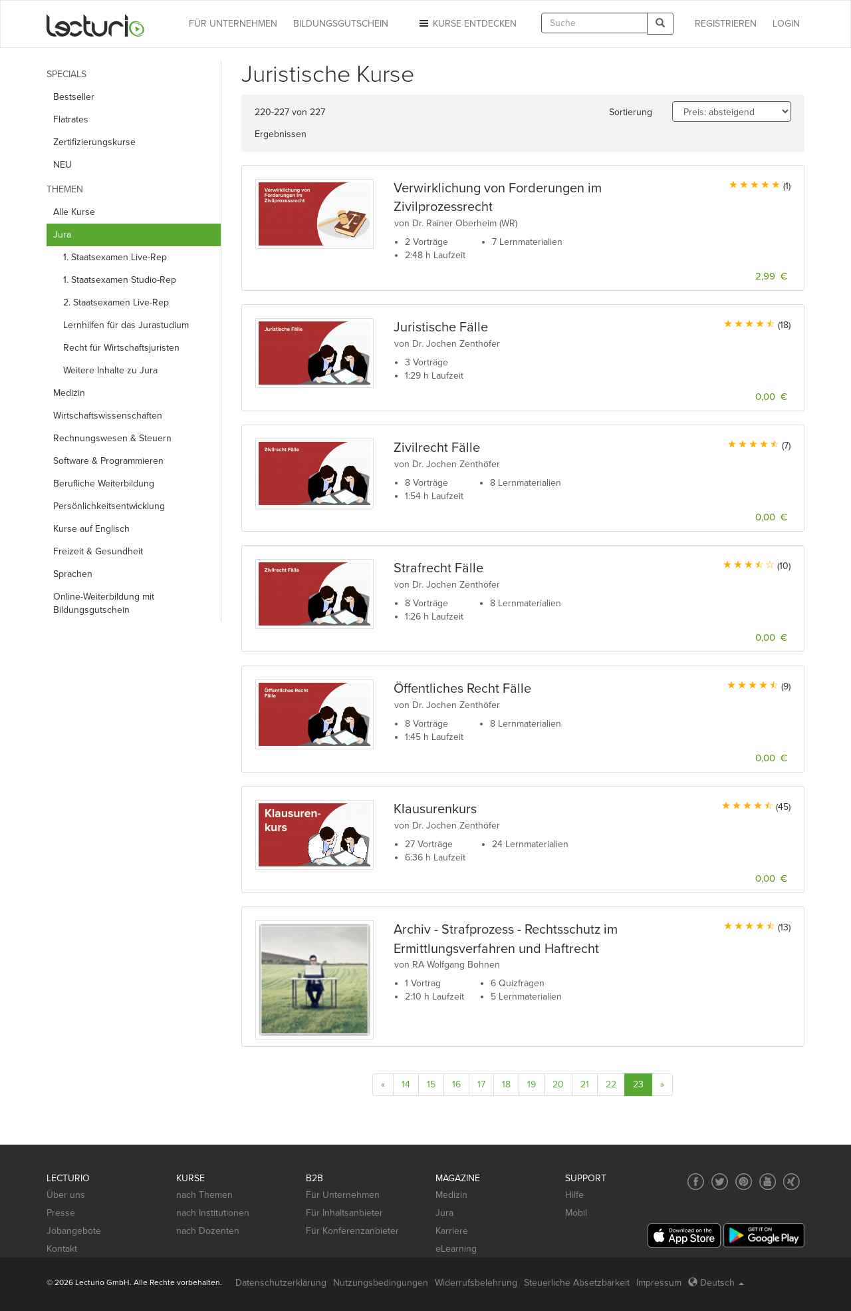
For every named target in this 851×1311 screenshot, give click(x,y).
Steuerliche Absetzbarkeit (577, 1282)
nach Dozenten (207, 1230)
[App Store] (684, 1235)
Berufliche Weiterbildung (103, 483)
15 (431, 1084)
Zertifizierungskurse (94, 142)
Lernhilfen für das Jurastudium (126, 325)
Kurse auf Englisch (91, 528)
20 (558, 1084)
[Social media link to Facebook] (695, 1181)
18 (506, 1084)
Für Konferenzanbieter (352, 1230)
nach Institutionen (212, 1212)
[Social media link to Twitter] (719, 1181)
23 (638, 1084)
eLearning (456, 1248)
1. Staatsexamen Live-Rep (115, 257)
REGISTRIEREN (726, 23)
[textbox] (594, 23)
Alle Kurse (74, 212)
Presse (61, 1212)
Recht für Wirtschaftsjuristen (121, 347)
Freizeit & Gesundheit (98, 551)
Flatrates (70, 119)
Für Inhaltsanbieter (344, 1212)
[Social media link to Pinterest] (743, 1181)
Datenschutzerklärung (280, 1282)
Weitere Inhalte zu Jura (110, 370)
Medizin (69, 393)
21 (584, 1084)
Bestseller (73, 96)
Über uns (66, 1195)
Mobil (576, 1212)
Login (786, 23)
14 (406, 1084)
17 (481, 1084)
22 (611, 1084)
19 (531, 1084)
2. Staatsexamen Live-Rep (116, 302)
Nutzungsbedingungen (380, 1282)
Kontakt (62, 1248)
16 (456, 1084)
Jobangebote (74, 1230)
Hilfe (574, 1195)
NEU (62, 164)
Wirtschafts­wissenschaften (107, 415)
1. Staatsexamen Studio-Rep (119, 279)
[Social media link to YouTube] (767, 1181)
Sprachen (72, 574)
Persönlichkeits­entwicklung (109, 506)
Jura (444, 1212)
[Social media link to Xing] (791, 1181)
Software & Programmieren (108, 461)
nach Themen (204, 1195)
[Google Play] (763, 1235)
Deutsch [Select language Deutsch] (716, 1282)
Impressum (658, 1282)
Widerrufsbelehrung (476, 1282)
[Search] (660, 24)
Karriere (451, 1230)
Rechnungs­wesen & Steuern (112, 438)
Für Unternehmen (343, 1195)
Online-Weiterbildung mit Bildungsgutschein (103, 603)
